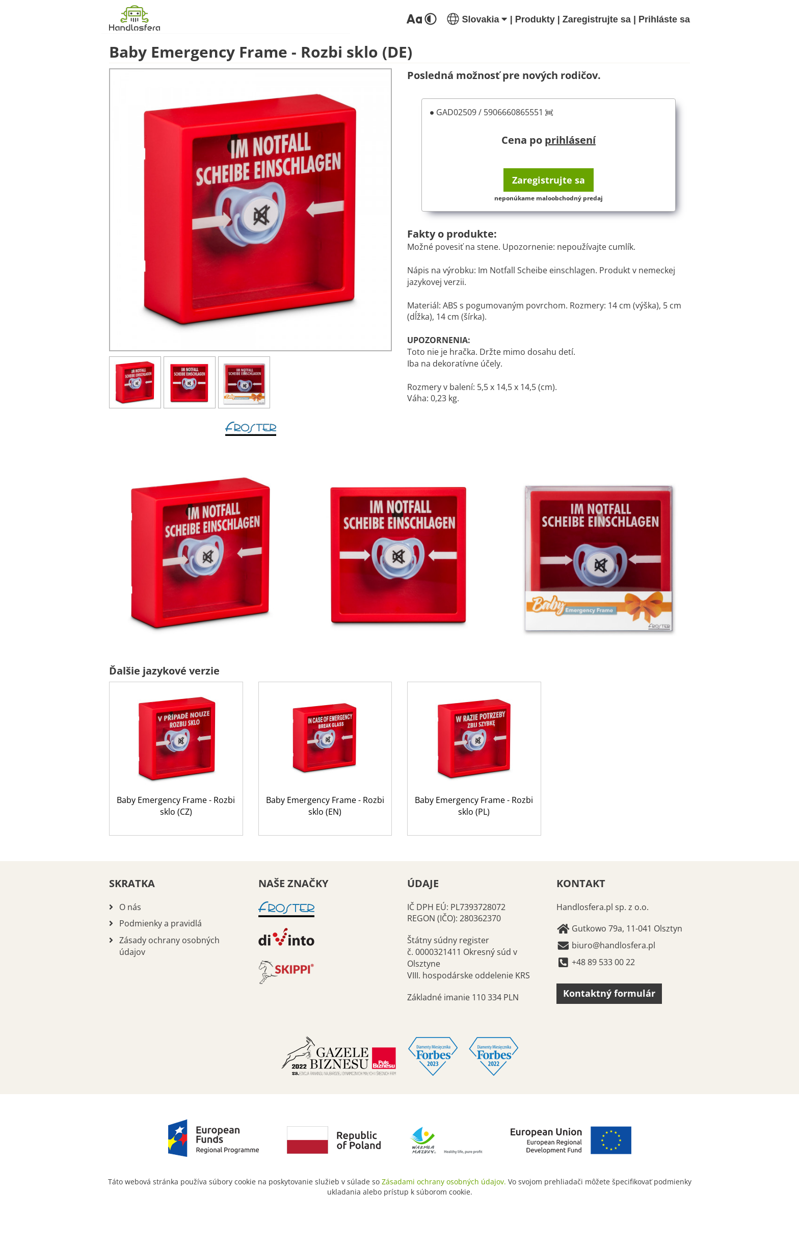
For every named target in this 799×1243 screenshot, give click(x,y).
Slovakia (477, 19)
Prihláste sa (664, 19)
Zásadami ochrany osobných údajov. (444, 1181)
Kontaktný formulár (609, 993)
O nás (130, 907)
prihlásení (570, 140)
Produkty (535, 19)
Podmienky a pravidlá (160, 923)
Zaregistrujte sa (597, 19)
